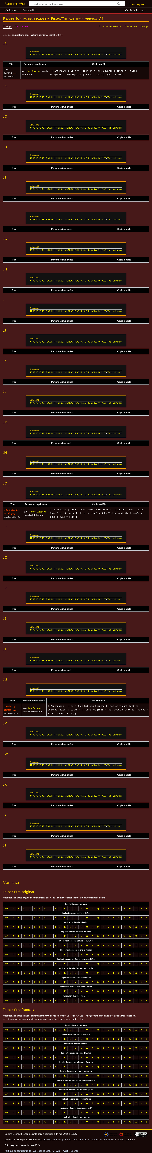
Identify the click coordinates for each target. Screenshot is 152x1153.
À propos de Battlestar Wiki (46, 1149)
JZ (104, 54)
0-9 (6, 906)
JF (46, 54)
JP (75, 54)
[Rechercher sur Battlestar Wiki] (77, 3)
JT (86, 54)
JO (71, 54)
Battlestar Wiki (14, 4)
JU (89, 54)
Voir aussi (117, 54)
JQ (77, 54)
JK (59, 54)
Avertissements (70, 1149)
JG (48, 54)
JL (62, 54)
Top (109, 54)
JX (99, 54)
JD (40, 54)
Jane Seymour (33, 71)
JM (65, 54)
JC (37, 54)
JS (84, 54)
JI (54, 54)
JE (43, 54)
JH (51, 54)
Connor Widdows (37, 511)
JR (81, 54)
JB (34, 54)
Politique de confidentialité (17, 1149)
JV (92, 54)
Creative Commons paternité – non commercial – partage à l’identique (77, 1137)
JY (102, 54)
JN (68, 54)
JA (31, 54)
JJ (57, 54)
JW (95, 54)
